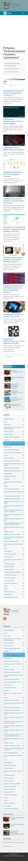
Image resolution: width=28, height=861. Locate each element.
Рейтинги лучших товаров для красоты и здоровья (14, 510)
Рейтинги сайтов (14, 531)
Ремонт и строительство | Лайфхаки (14, 544)
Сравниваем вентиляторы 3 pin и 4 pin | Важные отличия (14, 341)
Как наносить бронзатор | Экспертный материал (15, 386)
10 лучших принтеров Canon (17, 378)
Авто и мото (14, 424)
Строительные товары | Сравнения (14, 560)
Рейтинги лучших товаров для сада (14, 519)
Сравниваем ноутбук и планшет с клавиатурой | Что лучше (13, 201)
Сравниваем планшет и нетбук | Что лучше (13, 315)
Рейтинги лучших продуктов (14, 496)
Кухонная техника (14, 458)
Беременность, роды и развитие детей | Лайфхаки (14, 428)
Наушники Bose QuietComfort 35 (15, 405)
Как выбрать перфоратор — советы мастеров (17, 392)
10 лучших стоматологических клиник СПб (17, 399)
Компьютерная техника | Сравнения (14, 443)
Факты (14, 589)
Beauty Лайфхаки (14, 419)
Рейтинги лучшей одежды (14, 489)
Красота (14, 455)
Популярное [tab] (7, 366)
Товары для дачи (14, 566)
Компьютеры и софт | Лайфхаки (14, 452)
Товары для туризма (14, 578)
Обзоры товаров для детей (14, 468)
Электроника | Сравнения (14, 597)
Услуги (14, 586)
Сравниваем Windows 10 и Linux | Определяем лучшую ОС (13, 93)
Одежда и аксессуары (14, 476)
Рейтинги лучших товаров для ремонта (14, 515)
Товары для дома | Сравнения (14, 572)
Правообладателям (13, 854)
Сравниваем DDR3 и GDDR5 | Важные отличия (13, 149)
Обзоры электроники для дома (14, 470)
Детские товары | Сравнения (14, 437)
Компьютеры (14, 447)
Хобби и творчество (14, 591)
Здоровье (14, 440)
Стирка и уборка (14, 557)
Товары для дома (14, 569)
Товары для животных (14, 575)
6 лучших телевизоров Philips (17, 371)
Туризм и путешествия (14, 583)
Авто (14, 421)
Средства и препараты (14, 554)
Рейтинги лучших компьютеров (14, 492)
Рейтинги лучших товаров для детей (14, 502)
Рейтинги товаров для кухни (14, 534)
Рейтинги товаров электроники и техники (14, 537)
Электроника (14, 594)
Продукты (14, 479)
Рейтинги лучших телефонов (14, 499)
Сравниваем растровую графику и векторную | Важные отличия (13, 259)
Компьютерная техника (11, 72)
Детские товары (14, 434)
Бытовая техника (14, 431)
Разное (14, 486)
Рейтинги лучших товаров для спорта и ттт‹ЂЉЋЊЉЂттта (14, 523)
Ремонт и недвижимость (14, 541)
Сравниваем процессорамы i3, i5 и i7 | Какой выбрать (13, 121)
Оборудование (14, 473)
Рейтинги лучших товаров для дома (14, 506)
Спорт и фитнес (14, 551)
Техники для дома (14, 564)
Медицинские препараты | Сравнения (14, 464)
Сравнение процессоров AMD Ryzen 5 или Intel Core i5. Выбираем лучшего (13, 289)
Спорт (14, 548)
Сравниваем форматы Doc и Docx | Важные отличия (12, 174)
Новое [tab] (14, 366)
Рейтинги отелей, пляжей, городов (14, 528)
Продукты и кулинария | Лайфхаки (14, 482)
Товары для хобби (14, 580)
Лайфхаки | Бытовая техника (14, 461)
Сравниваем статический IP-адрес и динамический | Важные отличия (14, 229)
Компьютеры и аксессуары (14, 449)
